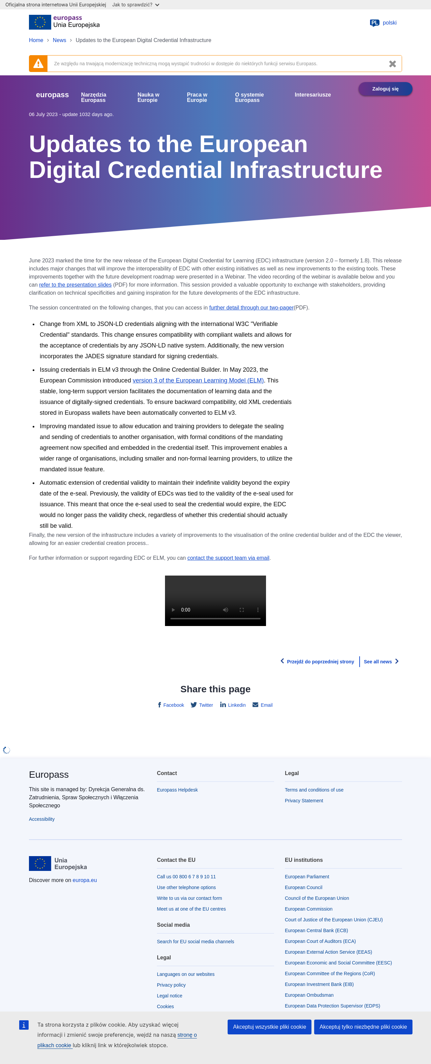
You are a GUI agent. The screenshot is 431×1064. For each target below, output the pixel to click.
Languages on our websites (185, 974)
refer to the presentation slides (75, 285)
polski (383, 23)
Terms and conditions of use (314, 790)
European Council (303, 887)
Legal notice (170, 995)
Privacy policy (171, 985)
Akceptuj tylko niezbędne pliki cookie (363, 1027)
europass (52, 94)
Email (266, 705)
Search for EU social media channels (195, 941)
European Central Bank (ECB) (316, 930)
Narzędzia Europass (93, 97)
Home (36, 40)
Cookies (165, 1006)
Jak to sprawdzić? (135, 4)
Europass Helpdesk (177, 790)
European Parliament (307, 876)
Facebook (173, 705)
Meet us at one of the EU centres (191, 909)
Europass (49, 774)
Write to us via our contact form (189, 898)
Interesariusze (313, 95)
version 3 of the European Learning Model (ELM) (198, 380)
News (59, 40)
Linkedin (236, 705)
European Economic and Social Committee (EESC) (338, 962)
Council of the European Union (317, 898)
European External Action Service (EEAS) (328, 952)
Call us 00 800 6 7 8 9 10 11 (186, 876)
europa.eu (85, 880)
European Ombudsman (309, 995)
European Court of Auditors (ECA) (320, 941)
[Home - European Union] (64, 23)
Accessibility (42, 819)
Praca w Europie (197, 97)
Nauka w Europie (148, 97)
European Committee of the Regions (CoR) (330, 973)
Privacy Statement (304, 800)
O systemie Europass (249, 97)
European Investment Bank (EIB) (319, 984)
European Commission (309, 909)
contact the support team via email (228, 558)
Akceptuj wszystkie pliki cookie (269, 1027)
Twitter (205, 705)
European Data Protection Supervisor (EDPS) (332, 1005)
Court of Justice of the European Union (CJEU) (334, 919)
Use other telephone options (186, 887)
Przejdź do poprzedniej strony (320, 661)
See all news (378, 661)
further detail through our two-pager (251, 307)
